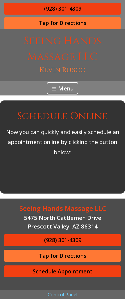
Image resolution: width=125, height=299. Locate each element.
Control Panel (62, 294)
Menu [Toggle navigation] (62, 88)
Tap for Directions (62, 23)
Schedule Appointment (63, 271)
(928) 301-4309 (62, 8)
